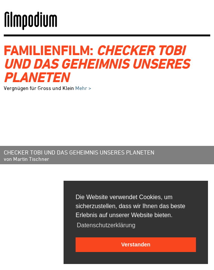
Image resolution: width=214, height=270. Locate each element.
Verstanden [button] (135, 245)
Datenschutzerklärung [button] (106, 225)
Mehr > (82, 88)
